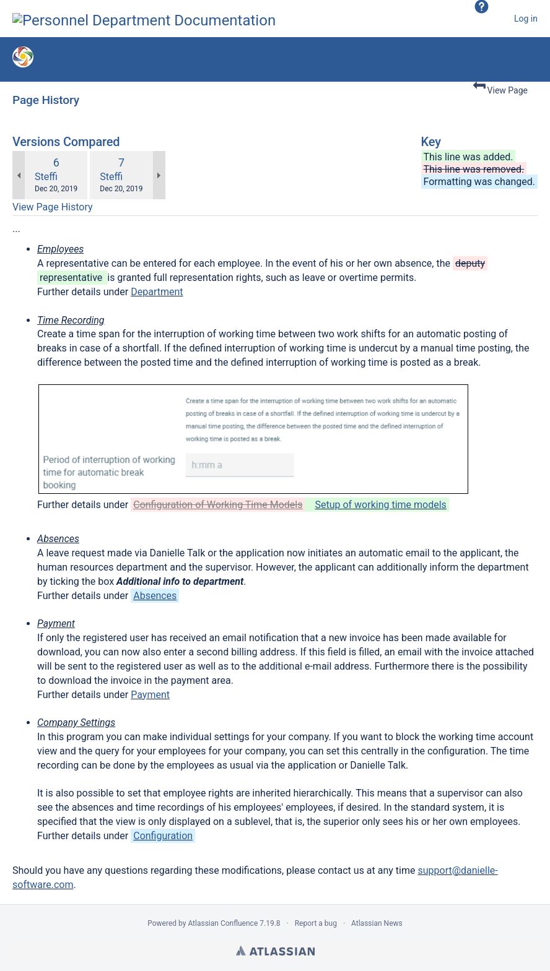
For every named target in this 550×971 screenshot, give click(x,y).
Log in (526, 19)
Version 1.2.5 (123, 60)
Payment (150, 695)
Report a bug (316, 923)
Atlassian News (377, 923)
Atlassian (275, 951)
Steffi (46, 177)
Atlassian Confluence (223, 923)
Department (157, 292)
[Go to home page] (144, 18)
